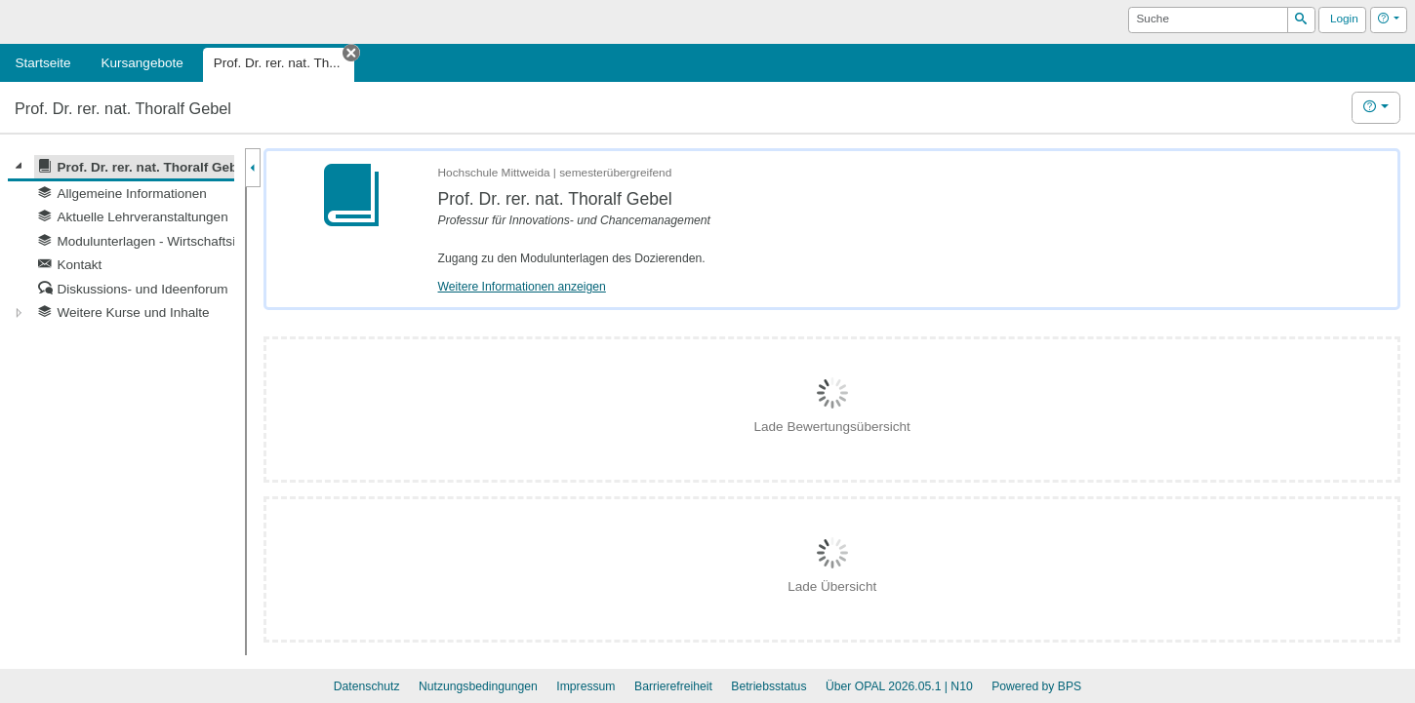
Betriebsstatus (768, 686)
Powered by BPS (1036, 686)
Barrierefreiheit (673, 686)
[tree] (121, 240)
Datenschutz (367, 686)
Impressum (585, 686)
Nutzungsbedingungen (478, 686)
